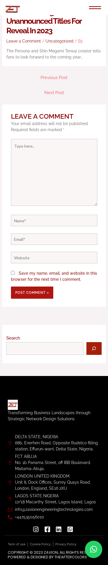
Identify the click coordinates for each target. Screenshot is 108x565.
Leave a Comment (23, 41)
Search (13, 337)
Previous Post (54, 77)
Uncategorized (59, 41)
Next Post (54, 92)
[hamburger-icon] (95, 7)
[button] (93, 549)
